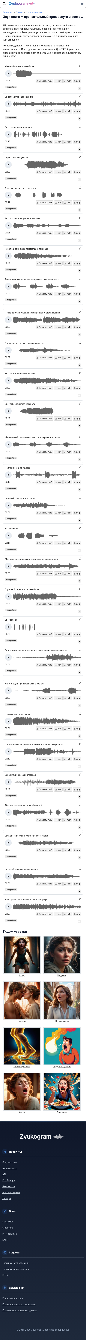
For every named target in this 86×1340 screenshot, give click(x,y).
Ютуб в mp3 (8, 1180)
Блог (4, 1239)
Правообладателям (12, 1298)
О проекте (7, 1227)
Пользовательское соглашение (19, 1304)
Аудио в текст (9, 1168)
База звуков (8, 1186)
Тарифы (6, 1198)
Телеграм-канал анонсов (15, 1269)
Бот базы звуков (11, 1192)
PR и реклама (9, 1233)
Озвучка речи (9, 1162)
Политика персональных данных (19, 1310)
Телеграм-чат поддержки (15, 1263)
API (4, 1174)
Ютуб (5, 1275)
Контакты (7, 1221)
